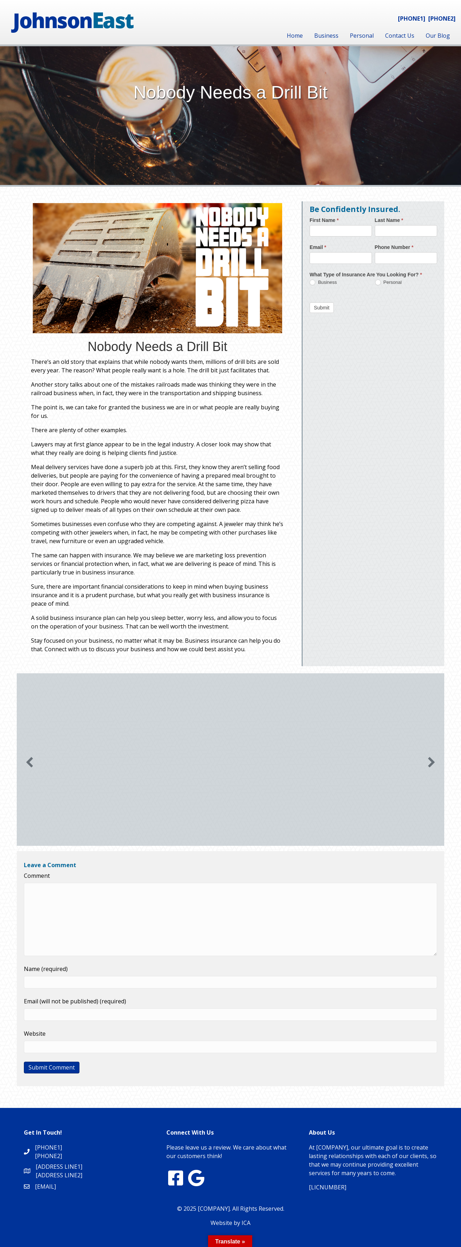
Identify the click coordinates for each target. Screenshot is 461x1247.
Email (318, 247)
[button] (29, 762)
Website (35, 1034)
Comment (37, 876)
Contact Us (399, 35)
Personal (362, 35)
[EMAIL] (45, 1186)
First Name (324, 220)
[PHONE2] (442, 18)
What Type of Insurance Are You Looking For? (366, 274)
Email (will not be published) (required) (75, 1001)
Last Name (389, 220)
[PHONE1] (411, 18)
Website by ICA (230, 1223)
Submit (322, 308)
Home (295, 35)
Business (326, 35)
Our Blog (438, 35)
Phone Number (394, 247)
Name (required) (46, 969)
